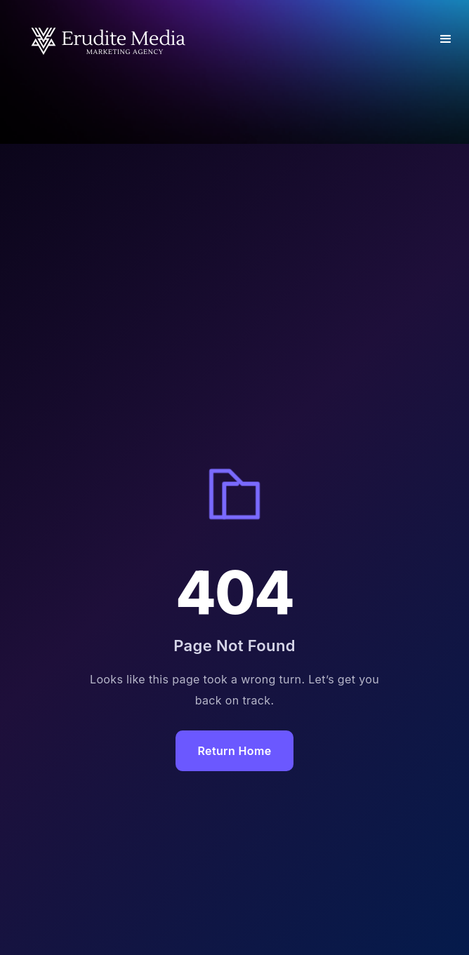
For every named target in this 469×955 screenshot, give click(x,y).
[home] (105, 39)
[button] (446, 39)
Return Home (235, 751)
